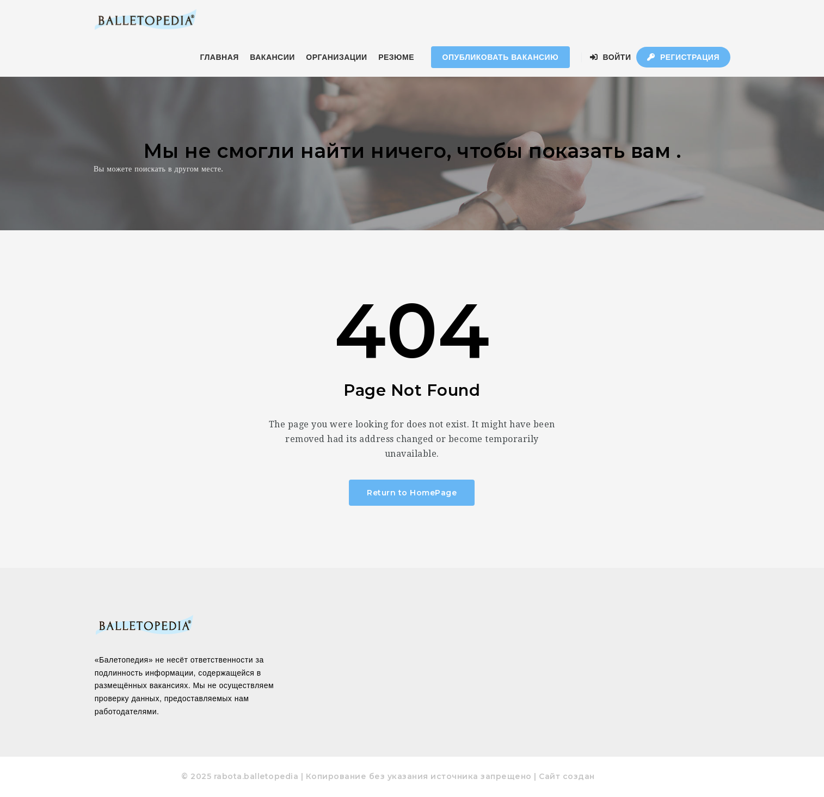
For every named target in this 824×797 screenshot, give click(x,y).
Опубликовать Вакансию (500, 57)
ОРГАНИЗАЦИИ (336, 57)
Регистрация (683, 57)
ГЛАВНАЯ (219, 57)
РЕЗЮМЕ (396, 57)
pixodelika (619, 776)
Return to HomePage (412, 493)
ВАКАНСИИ (272, 57)
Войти (610, 57)
